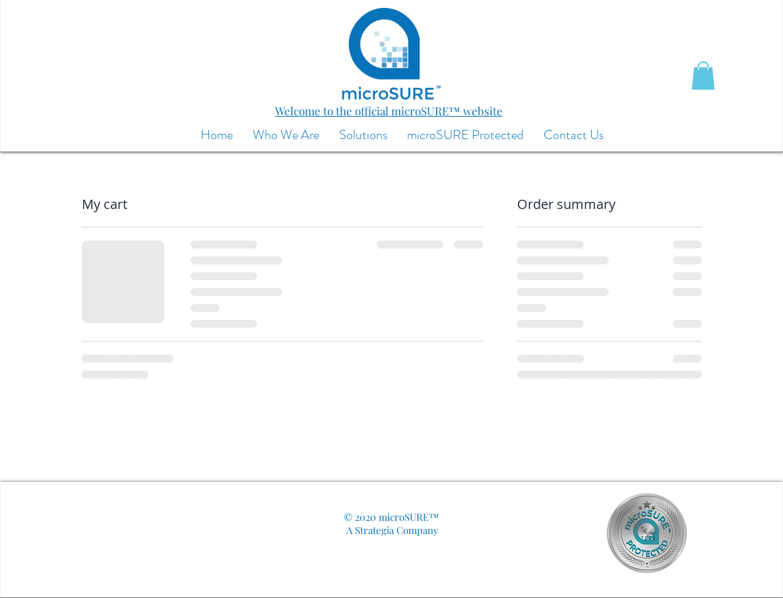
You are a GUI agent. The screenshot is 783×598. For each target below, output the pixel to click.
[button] (703, 75)
